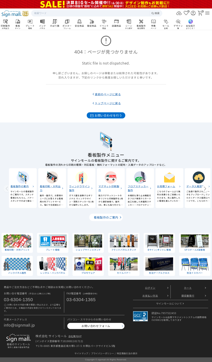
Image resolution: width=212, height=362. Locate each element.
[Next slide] (205, 188)
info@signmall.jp (19, 325)
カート (188, 288)
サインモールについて (169, 303)
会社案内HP (75, 336)
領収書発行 (187, 295)
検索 (155, 13)
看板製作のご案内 (106, 217)
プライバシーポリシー (102, 353)
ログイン (150, 288)
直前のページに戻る (108, 94)
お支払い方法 (150, 295)
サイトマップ (81, 353)
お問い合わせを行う (106, 115)
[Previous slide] (6, 188)
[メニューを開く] (207, 13)
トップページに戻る (108, 103)
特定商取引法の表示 (127, 353)
